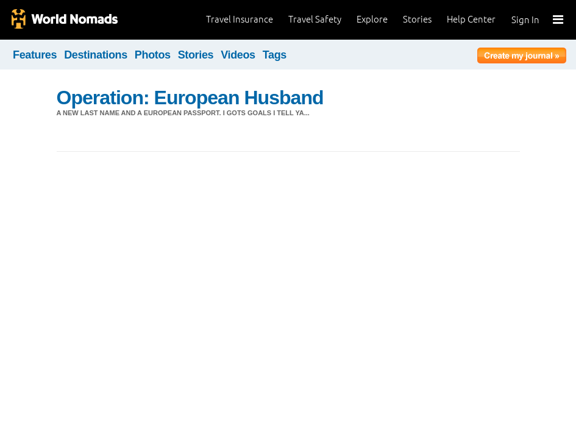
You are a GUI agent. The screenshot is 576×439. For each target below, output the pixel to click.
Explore (372, 19)
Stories (417, 19)
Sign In (525, 20)
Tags (274, 55)
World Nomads (64, 20)
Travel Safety (314, 19)
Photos (153, 55)
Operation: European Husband (190, 98)
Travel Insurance (239, 19)
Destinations (95, 55)
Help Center (471, 19)
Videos (238, 55)
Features (35, 55)
